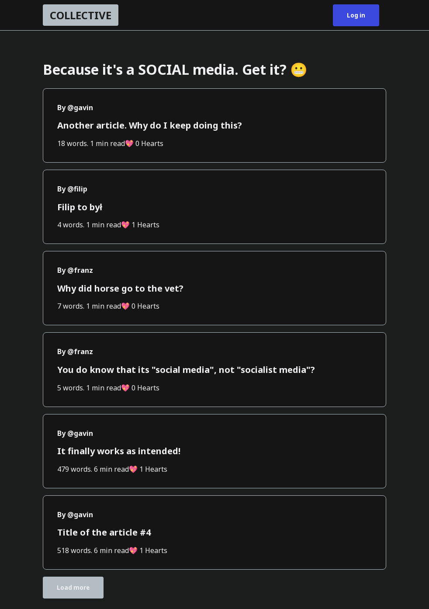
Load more (73, 588)
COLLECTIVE (80, 15)
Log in (356, 15)
